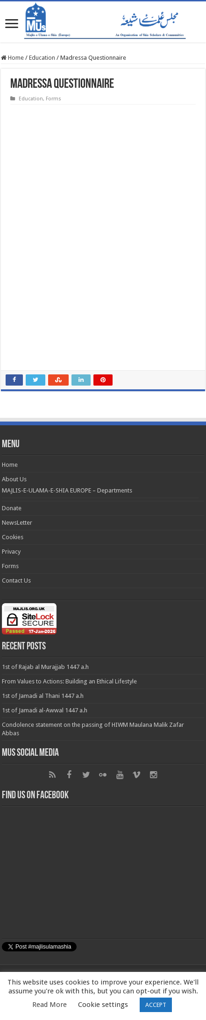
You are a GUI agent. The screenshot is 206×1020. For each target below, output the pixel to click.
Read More (49, 1004)
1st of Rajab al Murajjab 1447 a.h (45, 666)
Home (12, 57)
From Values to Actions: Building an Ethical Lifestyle (69, 681)
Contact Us (16, 580)
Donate (11, 508)
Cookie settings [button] (103, 1004)
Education (42, 57)
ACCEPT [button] (155, 1004)
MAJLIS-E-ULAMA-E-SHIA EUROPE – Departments (67, 490)
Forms (53, 99)
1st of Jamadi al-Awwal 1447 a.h (44, 710)
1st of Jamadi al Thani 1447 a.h (43, 695)
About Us (14, 479)
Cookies (12, 537)
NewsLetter (17, 522)
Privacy (11, 551)
